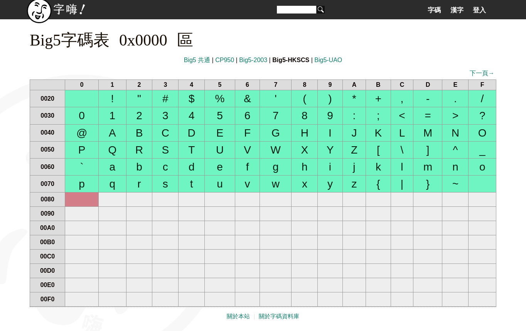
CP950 (224, 60)
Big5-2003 (253, 60)
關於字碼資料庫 (279, 316)
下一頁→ (482, 73)
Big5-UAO (328, 60)
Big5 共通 (197, 60)
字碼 (434, 10)
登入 (479, 10)
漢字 (457, 10)
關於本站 (238, 316)
